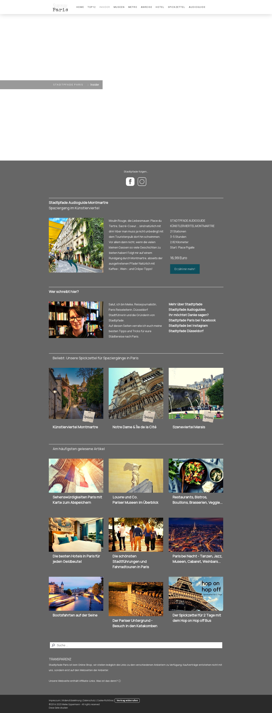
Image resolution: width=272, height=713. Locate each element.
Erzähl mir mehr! (185, 269)
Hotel (160, 7)
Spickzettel (176, 7)
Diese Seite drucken (58, 707)
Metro (132, 7)
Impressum (54, 700)
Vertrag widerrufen (127, 700)
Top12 (92, 7)
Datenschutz (89, 700)
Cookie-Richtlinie (105, 700)
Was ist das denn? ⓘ (108, 680)
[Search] (136, 645)
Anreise (146, 7)
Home (80, 7)
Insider (104, 7)
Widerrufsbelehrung (71, 700)
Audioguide (197, 7)
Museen (119, 7)
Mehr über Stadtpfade (185, 304)
